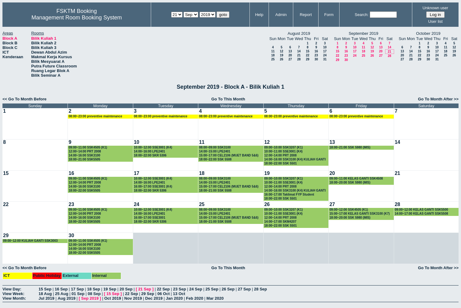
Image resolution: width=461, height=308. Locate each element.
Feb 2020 (194, 298)
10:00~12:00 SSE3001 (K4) (153, 147)
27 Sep (244, 289)
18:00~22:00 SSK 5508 (215, 159)
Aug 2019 (67, 298)
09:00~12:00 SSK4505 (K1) (348, 209)
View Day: (11, 289)
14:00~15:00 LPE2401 (214, 151)
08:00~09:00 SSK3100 (215, 147)
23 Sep (179, 289)
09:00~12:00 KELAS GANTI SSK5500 (421, 209)
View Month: (14, 298)
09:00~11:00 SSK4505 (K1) (87, 147)
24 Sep (195, 289)
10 (325, 47)
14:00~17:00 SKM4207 (280, 221)
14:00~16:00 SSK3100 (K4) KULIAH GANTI (295, 159)
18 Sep (93, 289)
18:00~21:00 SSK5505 (84, 159)
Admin (281, 14)
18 (272, 55)
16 (316, 51)
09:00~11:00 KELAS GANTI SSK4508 (356, 178)
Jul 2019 (46, 298)
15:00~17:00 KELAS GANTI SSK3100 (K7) (359, 213)
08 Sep (94, 293)
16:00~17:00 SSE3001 (149, 217)
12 (281, 51)
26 (281, 59)
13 (290, 51)
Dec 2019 (154, 298)
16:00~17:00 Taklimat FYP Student (289, 194)
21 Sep (144, 289)
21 (299, 55)
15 (307, 51)
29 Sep (147, 293)
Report (306, 14)
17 (325, 51)
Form (328, 14)
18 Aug (45, 293)
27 (290, 59)
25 (272, 59)
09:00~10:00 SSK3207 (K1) (283, 147)
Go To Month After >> (438, 99)
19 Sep (109, 289)
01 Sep (78, 293)
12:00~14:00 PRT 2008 (84, 151)
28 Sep (260, 289)
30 (316, 59)
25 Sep (211, 289)
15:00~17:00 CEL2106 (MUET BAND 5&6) (228, 155)
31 (325, 59)
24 (325, 55)
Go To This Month (228, 99)
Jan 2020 (174, 298)
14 (299, 51)
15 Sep (45, 289)
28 (299, 59)
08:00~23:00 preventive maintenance (95, 116)
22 (307, 55)
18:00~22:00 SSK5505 (84, 190)
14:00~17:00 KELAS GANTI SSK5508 (421, 213)
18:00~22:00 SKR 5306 (150, 155)
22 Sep (163, 289)
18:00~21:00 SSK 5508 (215, 190)
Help (259, 14)
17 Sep (77, 289)
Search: (361, 14)
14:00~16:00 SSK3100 (84, 155)
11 (272, 51)
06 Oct (164, 293)
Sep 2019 (89, 298)
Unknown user (435, 8)
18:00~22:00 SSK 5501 (280, 163)
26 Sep (228, 289)
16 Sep (61, 289)
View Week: (13, 293)
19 (281, 55)
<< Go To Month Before (24, 99)
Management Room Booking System (76, 17)
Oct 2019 (112, 298)
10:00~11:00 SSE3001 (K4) (283, 151)
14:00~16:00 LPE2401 (149, 151)
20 (290, 55)
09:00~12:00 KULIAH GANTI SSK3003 (30, 240)
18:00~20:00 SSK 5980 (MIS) (349, 182)
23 (316, 55)
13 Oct (179, 293)
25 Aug (61, 293)
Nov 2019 (133, 298)
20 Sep (126, 289)
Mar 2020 (215, 298)
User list (435, 21)
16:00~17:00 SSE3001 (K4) (153, 186)
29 (307, 59)
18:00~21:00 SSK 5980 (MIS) (349, 147)
